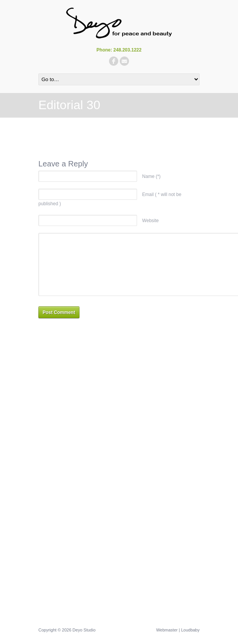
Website (150, 220)
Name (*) (151, 176)
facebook (113, 61)
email (124, 61)
